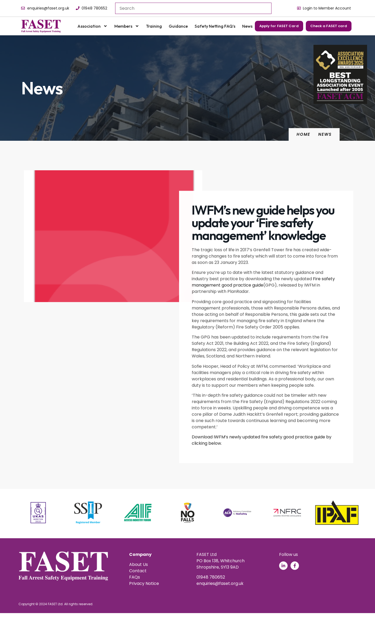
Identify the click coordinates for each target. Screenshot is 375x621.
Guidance (178, 26)
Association (92, 26)
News (247, 26)
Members (126, 26)
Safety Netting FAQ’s (215, 26)
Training (154, 26)
